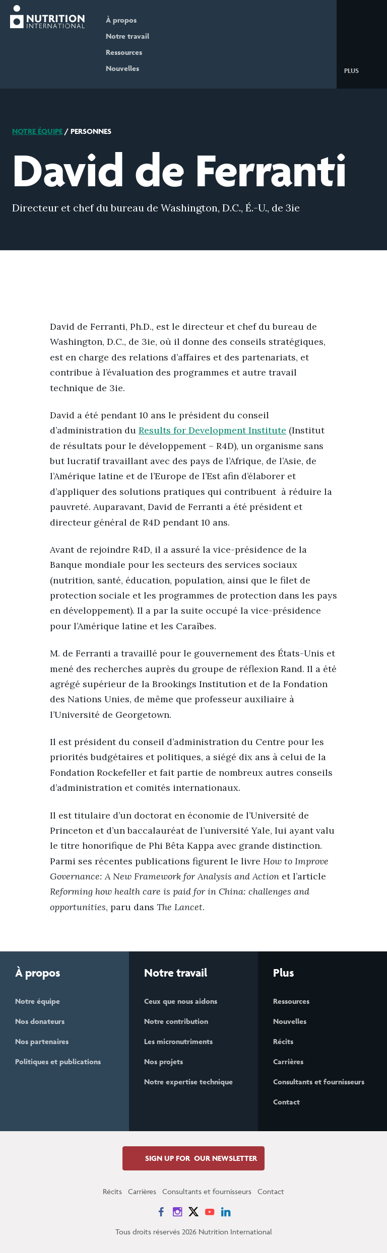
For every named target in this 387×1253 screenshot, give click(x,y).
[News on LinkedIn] (226, 1212)
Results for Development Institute (212, 430)
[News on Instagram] (177, 1212)
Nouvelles (122, 68)
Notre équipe (37, 131)
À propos (121, 20)
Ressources (124, 52)
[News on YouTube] (210, 1212)
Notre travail (127, 36)
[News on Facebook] (161, 1212)
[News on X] (193, 1212)
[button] (359, 70)
